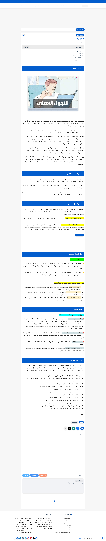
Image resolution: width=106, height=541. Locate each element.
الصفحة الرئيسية (67, 518)
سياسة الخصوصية (67, 522)
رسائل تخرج (37, 6)
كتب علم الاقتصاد (45, 6)
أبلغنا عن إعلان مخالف (60, 1)
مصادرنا (68, 1)
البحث (72, 1)
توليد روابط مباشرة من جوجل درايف (63, 532)
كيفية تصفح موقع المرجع (80, 1)
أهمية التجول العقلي (76, 62)
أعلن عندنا (68, 529)
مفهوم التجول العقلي (76, 53)
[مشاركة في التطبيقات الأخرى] (65, 428)
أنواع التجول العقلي (77, 58)
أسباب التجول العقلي (76, 60)
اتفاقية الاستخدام (67, 520)
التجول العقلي (78, 51)
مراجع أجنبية (31, 6)
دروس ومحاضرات (23, 6)
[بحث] (15, 6)
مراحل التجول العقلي (76, 56)
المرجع (79, 538)
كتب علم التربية (63, 6)
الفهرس (69, 527)
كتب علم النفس (71, 6)
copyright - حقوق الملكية (49, 1)
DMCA (69, 525)
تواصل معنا (89, 1)
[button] (77, 428)
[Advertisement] (53, 18)
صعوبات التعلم (80, 35)
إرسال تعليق (78, 481)
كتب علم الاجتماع (54, 6)
